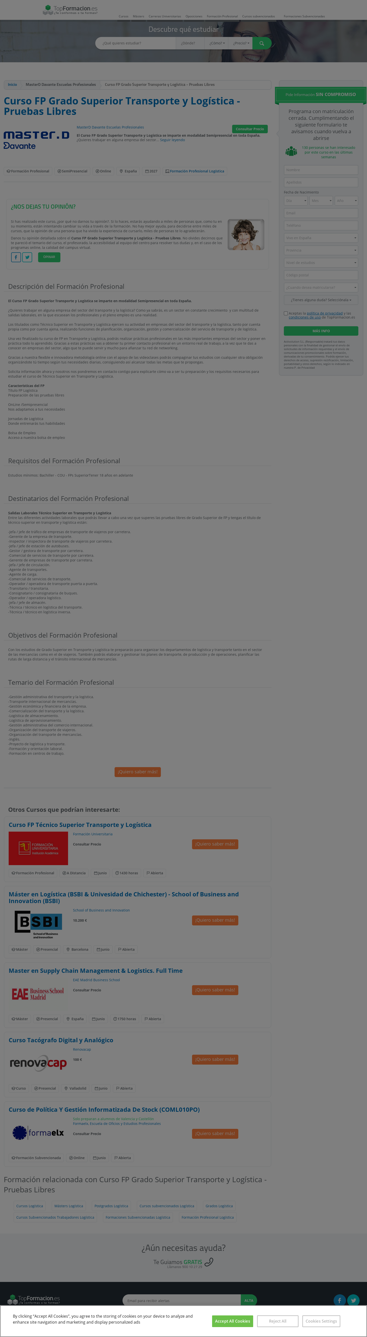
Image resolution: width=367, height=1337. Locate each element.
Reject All (278, 1321)
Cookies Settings (321, 1321)
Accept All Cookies (232, 1321)
